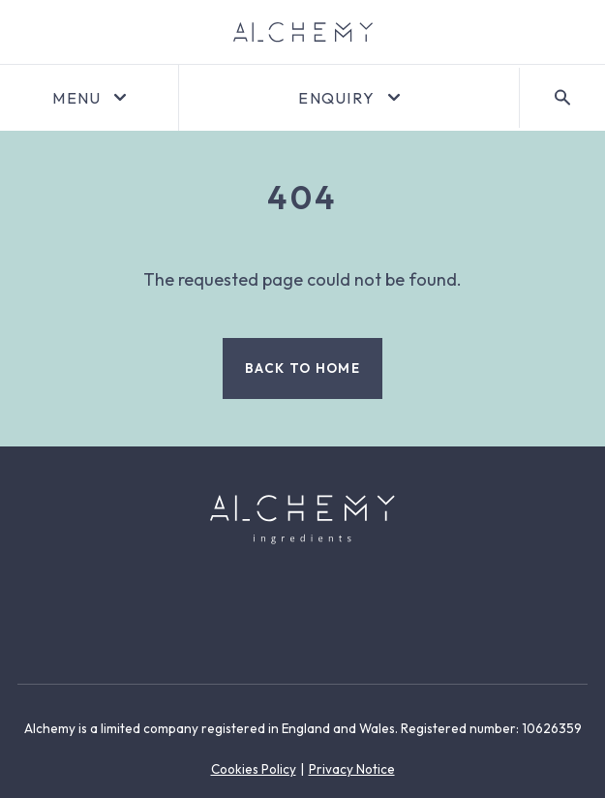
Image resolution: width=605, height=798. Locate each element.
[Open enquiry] (348, 98)
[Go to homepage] (302, 32)
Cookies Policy (253, 769)
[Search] (562, 98)
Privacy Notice (352, 769)
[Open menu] (89, 98)
